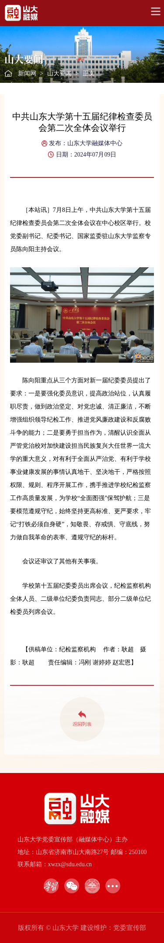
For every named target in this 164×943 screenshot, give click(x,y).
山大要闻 (59, 73)
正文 (89, 73)
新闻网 (27, 73)
